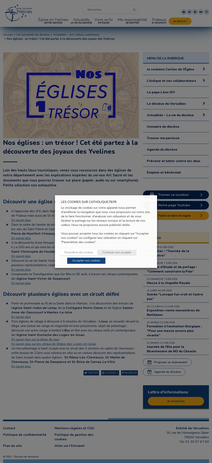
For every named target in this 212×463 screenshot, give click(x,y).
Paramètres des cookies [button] (78, 252)
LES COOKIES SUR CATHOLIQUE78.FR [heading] (88, 202)
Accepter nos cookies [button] (86, 260)
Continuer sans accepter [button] (117, 252)
